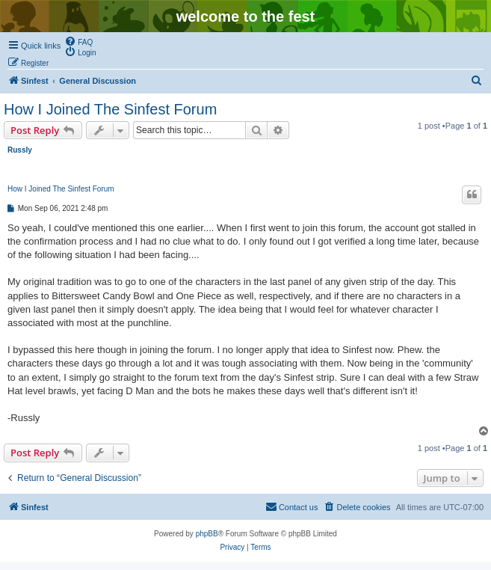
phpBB (207, 534)
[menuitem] (78, 41)
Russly (19, 150)
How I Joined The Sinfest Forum (110, 109)
